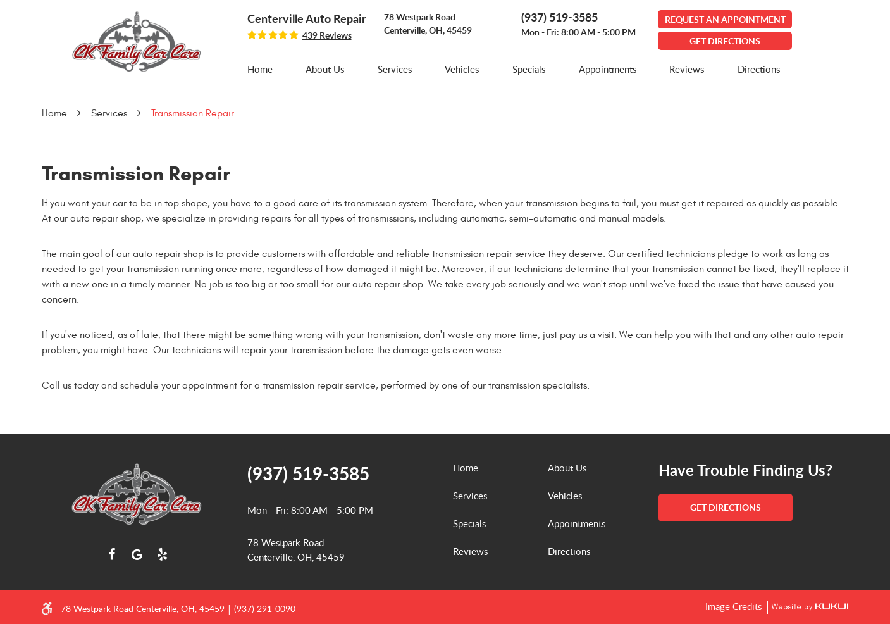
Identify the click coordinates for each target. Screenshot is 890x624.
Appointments (607, 69)
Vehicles (462, 69)
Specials (528, 69)
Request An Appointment (725, 19)
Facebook (111, 554)
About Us (325, 69)
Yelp (162, 554)
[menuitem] (260, 69)
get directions (725, 507)
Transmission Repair (192, 113)
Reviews (686, 69)
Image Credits (734, 606)
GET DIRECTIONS (724, 41)
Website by (807, 607)
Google (136, 554)
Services (395, 69)
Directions (759, 69)
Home (260, 69)
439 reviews (327, 35)
